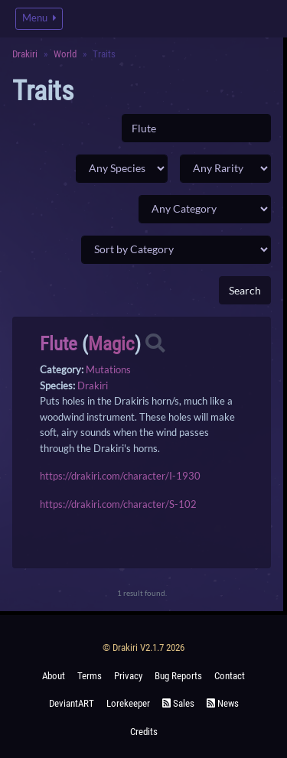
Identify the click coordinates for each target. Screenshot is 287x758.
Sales (178, 703)
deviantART (71, 703)
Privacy (128, 676)
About (53, 676)
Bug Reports (178, 676)
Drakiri (25, 54)
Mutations (108, 369)
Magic (111, 344)
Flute (58, 344)
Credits (144, 731)
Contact (229, 676)
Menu (39, 18)
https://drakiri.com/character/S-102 (118, 504)
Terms (89, 676)
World (65, 54)
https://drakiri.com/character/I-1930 (120, 476)
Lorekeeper (128, 703)
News (223, 703)
